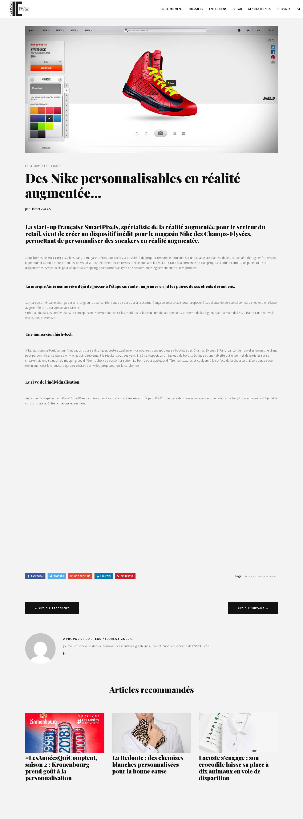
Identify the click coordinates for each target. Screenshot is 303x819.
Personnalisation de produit (261, 576)
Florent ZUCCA (41, 209)
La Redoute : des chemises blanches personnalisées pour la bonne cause (147, 764)
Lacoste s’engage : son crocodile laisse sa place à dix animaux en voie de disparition (234, 768)
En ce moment (35, 165)
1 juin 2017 (54, 166)
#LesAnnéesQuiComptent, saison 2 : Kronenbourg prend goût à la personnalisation (61, 768)
